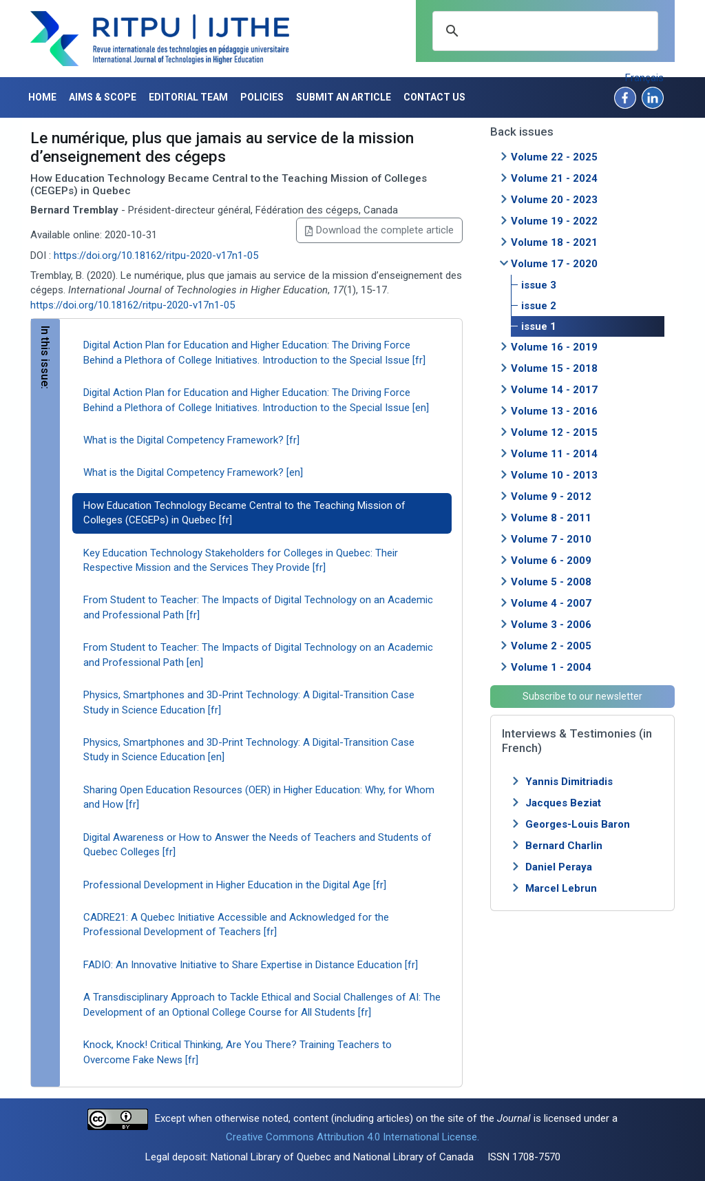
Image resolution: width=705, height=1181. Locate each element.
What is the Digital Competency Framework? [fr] (191, 440)
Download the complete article (379, 230)
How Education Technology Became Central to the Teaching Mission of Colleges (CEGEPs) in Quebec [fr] (244, 512)
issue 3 (538, 285)
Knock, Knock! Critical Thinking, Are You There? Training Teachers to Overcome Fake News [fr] (237, 1051)
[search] (543, 31)
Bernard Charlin (563, 845)
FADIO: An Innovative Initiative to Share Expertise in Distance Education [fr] (250, 965)
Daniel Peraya (558, 867)
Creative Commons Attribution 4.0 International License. (352, 1137)
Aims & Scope (102, 97)
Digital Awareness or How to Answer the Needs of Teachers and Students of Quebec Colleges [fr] (257, 844)
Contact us (434, 97)
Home (42, 97)
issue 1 (538, 326)
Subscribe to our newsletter (582, 696)
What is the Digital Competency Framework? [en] (193, 472)
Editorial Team (188, 97)
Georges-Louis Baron (577, 824)
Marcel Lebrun (561, 888)
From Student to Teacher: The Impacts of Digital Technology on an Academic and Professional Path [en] (258, 654)
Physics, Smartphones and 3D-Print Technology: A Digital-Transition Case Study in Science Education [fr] (248, 702)
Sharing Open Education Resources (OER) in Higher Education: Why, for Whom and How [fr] (258, 797)
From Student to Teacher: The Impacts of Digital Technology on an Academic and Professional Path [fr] (258, 607)
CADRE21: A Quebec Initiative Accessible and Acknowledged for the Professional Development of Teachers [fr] (236, 924)
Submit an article (343, 97)
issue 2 (538, 306)
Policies (262, 97)
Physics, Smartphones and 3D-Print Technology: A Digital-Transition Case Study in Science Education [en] (248, 749)
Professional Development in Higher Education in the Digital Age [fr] (234, 885)
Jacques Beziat (563, 803)
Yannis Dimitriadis (569, 781)
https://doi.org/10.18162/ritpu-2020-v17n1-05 (156, 255)
